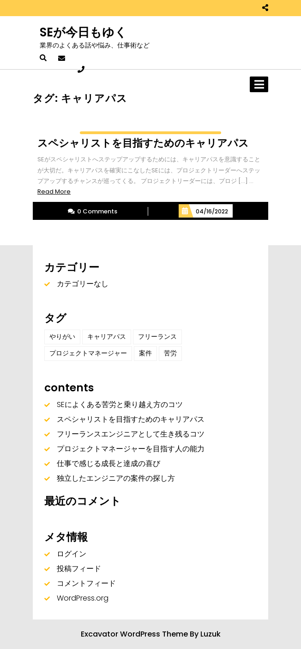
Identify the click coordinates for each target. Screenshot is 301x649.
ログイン (71, 554)
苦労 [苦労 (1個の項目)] (170, 353)
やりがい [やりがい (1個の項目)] (62, 336)
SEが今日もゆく (83, 32)
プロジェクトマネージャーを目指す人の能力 (131, 448)
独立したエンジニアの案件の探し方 (116, 478)
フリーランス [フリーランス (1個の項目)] (157, 336)
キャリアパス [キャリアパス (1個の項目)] (106, 336)
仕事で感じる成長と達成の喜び (108, 463)
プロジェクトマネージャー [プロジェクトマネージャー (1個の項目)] (88, 353)
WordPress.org (82, 598)
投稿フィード (79, 568)
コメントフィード (86, 583)
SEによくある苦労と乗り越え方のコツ (120, 404)
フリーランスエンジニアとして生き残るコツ (131, 434)
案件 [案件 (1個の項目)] (145, 353)
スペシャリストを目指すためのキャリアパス (131, 419)
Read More (54, 191)
